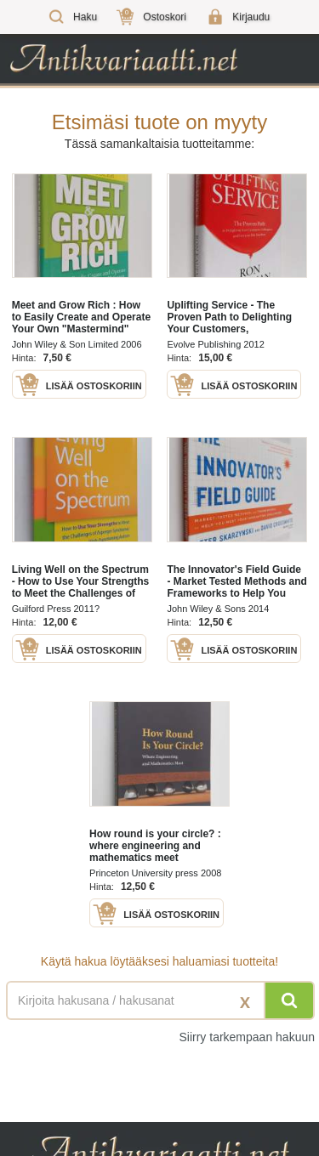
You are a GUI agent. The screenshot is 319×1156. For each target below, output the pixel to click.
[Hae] (289, 1000)
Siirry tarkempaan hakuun (247, 1037)
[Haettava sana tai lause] (159, 1000)
